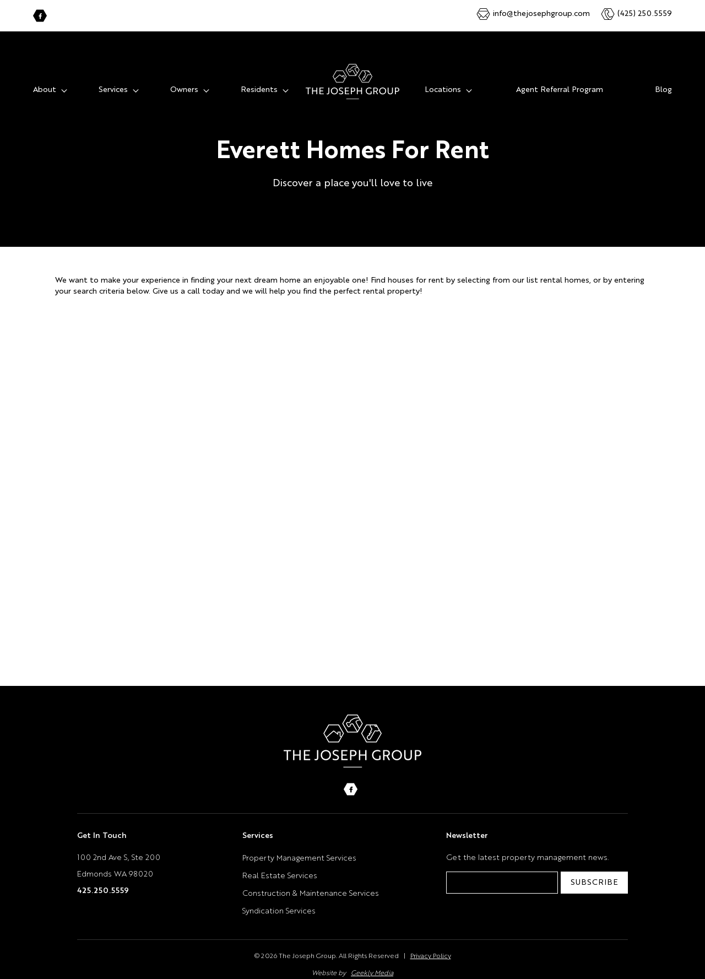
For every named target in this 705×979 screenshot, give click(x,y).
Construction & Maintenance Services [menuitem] (310, 882)
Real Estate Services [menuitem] (279, 865)
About (44, 79)
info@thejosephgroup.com (541, 14)
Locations (443, 79)
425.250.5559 (103, 880)
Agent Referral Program (559, 79)
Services (113, 79)
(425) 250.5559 (644, 14)
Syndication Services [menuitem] (279, 900)
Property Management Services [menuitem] (299, 847)
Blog (663, 79)
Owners (184, 79)
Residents (259, 79)
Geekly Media (372, 962)
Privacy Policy (430, 945)
